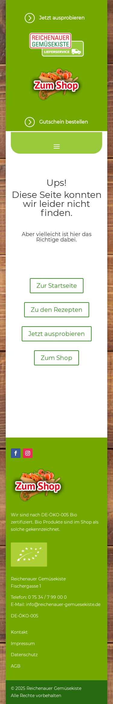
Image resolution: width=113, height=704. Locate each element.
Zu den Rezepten (57, 309)
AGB (15, 666)
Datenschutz (24, 654)
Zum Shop (56, 357)
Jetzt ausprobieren (56, 333)
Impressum (23, 643)
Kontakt (19, 632)
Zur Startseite (56, 285)
